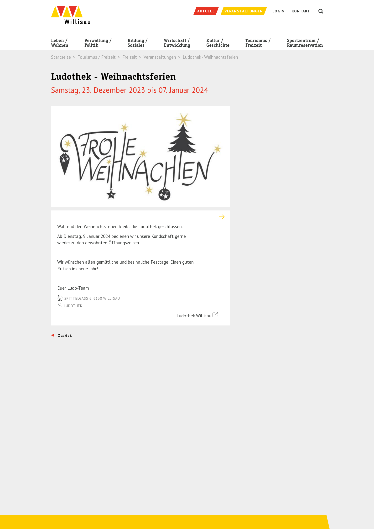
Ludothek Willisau (197, 315)
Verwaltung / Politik (98, 43)
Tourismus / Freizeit (258, 43)
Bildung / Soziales (138, 43)
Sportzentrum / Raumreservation (305, 43)
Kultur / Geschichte (217, 43)
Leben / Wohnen (59, 43)
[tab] (140, 216)
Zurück (64, 335)
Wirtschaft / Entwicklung (177, 43)
